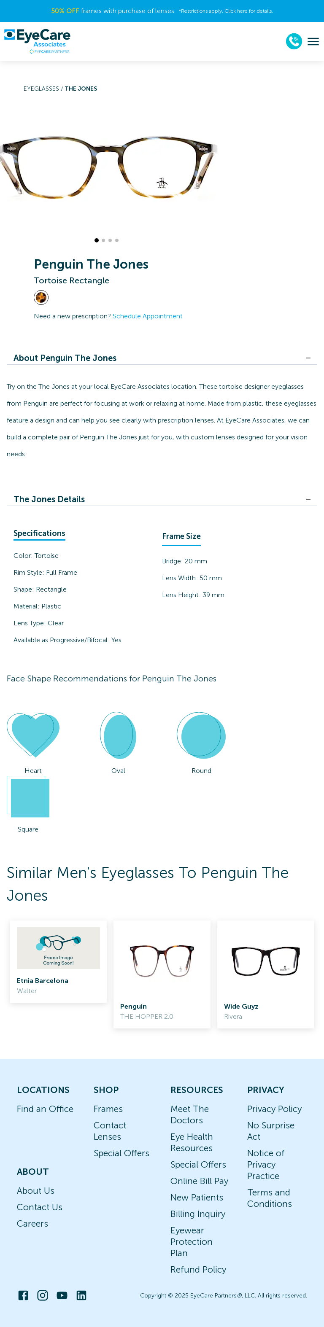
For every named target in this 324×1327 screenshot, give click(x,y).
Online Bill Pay (199, 1181)
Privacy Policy (274, 1109)
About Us (35, 1190)
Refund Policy (198, 1269)
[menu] (313, 41)
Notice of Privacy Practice (266, 1164)
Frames (108, 1109)
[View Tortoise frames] (41, 297)
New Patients (196, 1197)
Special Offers (121, 1153)
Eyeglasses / (44, 88)
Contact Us (39, 1207)
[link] (58, 962)
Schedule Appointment (148, 316)
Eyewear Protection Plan (191, 1241)
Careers (32, 1223)
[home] (37, 41)
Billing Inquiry (197, 1214)
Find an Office (45, 1109)
